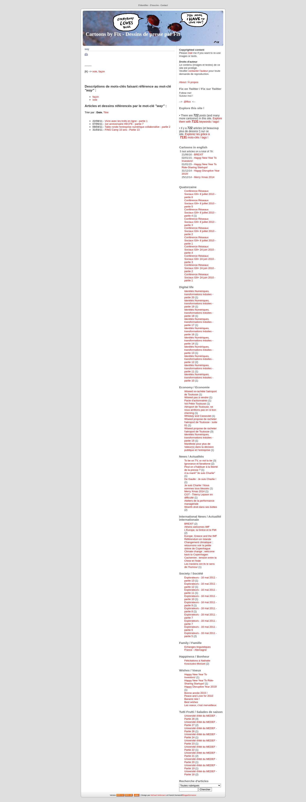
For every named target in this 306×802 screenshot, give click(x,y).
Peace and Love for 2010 (198, 695)
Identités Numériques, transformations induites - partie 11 (198, 368)
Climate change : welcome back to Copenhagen (199, 553)
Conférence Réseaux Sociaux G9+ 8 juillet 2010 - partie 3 (200, 222)
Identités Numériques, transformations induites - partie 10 (198, 377)
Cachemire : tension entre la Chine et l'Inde (200, 559)
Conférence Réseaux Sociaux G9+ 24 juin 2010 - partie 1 (199, 277)
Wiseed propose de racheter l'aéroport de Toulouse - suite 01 (200, 422)
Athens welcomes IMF (197, 526)
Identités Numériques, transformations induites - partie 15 (198, 437)
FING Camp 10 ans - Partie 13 (122, 129)
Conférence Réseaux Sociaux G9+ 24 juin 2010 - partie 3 (199, 259)
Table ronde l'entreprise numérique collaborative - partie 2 (137, 126)
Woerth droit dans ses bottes (200, 506)
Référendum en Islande (197, 539)
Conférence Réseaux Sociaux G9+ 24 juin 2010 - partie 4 (199, 249)
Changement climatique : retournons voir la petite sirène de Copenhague (198, 545)
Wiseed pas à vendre (196, 397)
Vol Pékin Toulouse (195, 403)
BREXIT (198, 154)
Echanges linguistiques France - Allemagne (197, 648)
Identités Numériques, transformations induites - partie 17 (198, 322)
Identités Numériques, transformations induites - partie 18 (198, 312)
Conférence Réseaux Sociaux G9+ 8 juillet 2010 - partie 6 (200, 194)
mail (190, 52)
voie (94, 71)
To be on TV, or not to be (198, 460)
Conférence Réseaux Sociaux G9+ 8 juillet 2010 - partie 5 (200, 203)
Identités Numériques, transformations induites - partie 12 (198, 359)
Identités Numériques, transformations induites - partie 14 (198, 340)
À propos (193, 82)
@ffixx (187, 101)
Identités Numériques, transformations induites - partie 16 (198, 331)
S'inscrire (154, 5)
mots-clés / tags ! (197, 137)
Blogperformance (189, 795)
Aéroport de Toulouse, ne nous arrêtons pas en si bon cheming (200, 409)
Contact (164, 5)
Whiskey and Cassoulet (197, 415)
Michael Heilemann (158, 795)
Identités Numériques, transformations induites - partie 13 (198, 349)
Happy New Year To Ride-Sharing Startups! (199, 166)
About (182, 82)
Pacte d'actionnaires (195, 400)
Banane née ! (191, 699)
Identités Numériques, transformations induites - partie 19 (198, 303)
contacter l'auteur (198, 70)
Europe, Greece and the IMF (200, 536)
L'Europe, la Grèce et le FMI (200, 529)
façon (102, 71)
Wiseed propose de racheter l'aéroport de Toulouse (200, 430)
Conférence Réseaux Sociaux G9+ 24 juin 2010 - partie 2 (199, 268)
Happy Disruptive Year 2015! (200, 686)
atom (136, 795)
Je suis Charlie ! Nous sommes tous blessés (196, 487)
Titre (106, 112)
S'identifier (143, 5)
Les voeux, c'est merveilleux (200, 705)
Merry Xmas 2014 (204, 177)
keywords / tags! (208, 121)
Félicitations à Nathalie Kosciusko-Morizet (197, 662)
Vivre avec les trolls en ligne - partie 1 (126, 121)
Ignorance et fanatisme (197, 463)
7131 (195, 121)
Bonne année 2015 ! (195, 692)
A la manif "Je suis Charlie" (199, 473)
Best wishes (191, 702)
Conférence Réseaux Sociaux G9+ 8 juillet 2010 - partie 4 (200, 212)
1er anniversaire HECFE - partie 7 (124, 123)
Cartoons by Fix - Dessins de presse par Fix (133, 34)
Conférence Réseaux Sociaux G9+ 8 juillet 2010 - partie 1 (200, 240)
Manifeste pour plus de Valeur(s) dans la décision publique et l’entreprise (199, 446)
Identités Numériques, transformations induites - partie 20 (198, 294)
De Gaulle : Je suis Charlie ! (200, 479)
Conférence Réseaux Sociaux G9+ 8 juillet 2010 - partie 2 (200, 231)
